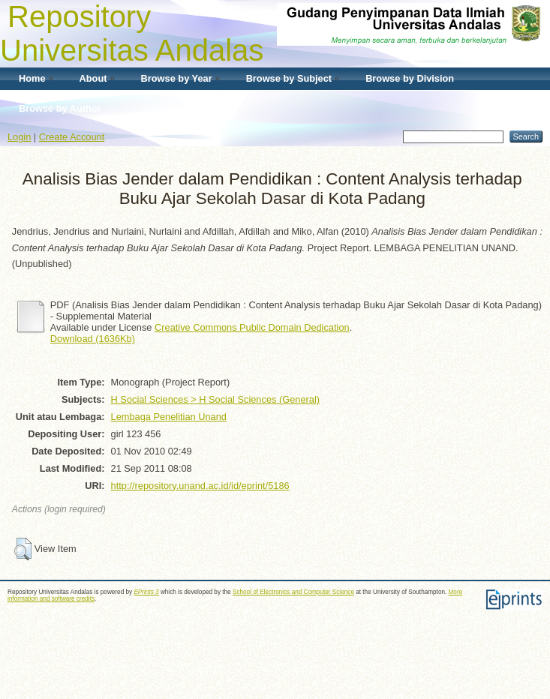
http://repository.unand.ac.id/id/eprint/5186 (200, 485)
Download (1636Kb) (92, 338)
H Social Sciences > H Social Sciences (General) (215, 399)
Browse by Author (60, 108)
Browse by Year (176, 78)
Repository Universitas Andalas (131, 33)
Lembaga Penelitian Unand (169, 416)
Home (32, 78)
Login (19, 136)
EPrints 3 (146, 592)
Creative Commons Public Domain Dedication (252, 327)
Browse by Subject (289, 78)
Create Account (72, 136)
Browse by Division (409, 78)
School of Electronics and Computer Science (293, 592)
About (93, 78)
